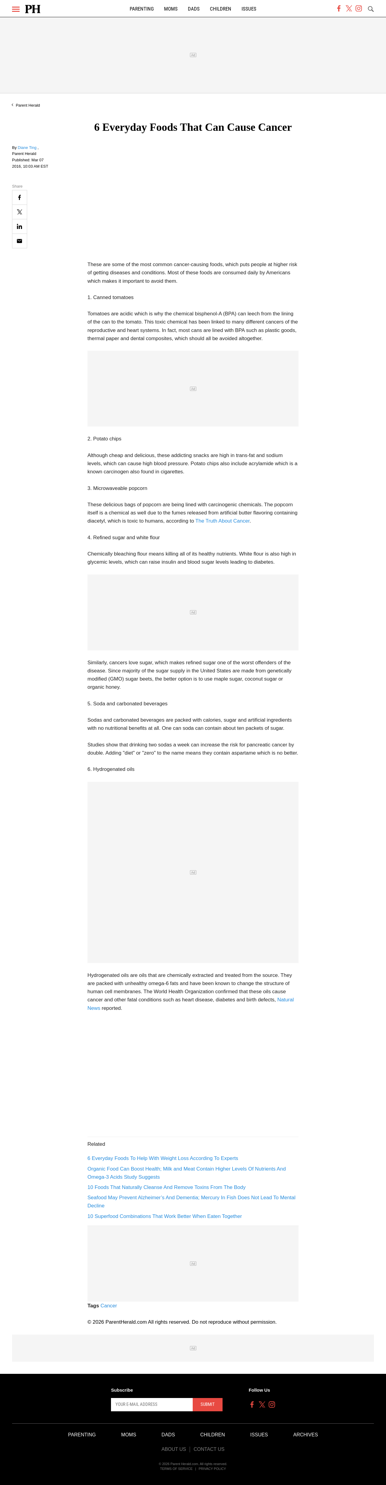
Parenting (142, 9)
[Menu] (16, 9)
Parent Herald (28, 105)
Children (220, 9)
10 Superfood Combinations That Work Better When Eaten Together (164, 1216)
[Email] (19, 241)
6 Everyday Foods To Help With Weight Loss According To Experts (162, 1158)
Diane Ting (28, 147)
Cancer (108, 1306)
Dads (194, 9)
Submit (208, 1404)
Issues (249, 9)
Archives (305, 1434)
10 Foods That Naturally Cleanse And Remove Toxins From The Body (166, 1187)
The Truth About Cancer (222, 521)
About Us (173, 1449)
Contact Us (209, 1449)
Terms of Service (176, 1469)
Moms (171, 9)
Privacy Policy (212, 1469)
